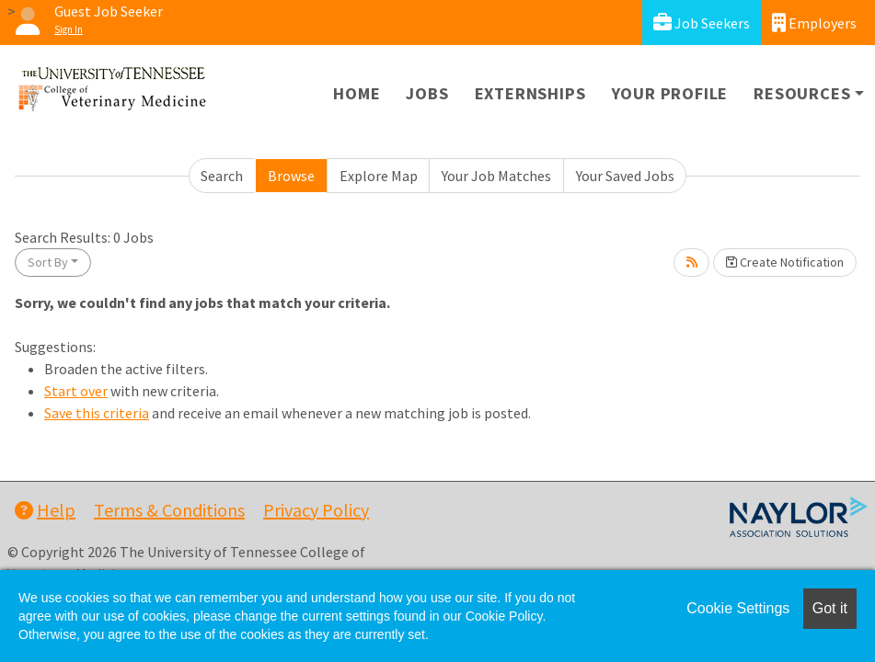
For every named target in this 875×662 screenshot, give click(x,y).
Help (45, 509)
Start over (76, 391)
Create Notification (785, 262)
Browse (291, 175)
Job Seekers (701, 22)
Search (222, 175)
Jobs (427, 93)
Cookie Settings (737, 608)
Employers (814, 22)
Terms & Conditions (169, 509)
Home (356, 93)
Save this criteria (96, 413)
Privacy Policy (316, 509)
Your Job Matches (496, 175)
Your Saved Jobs (625, 175)
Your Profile (670, 93)
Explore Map (379, 175)
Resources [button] (802, 93)
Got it (829, 608)
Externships (530, 93)
